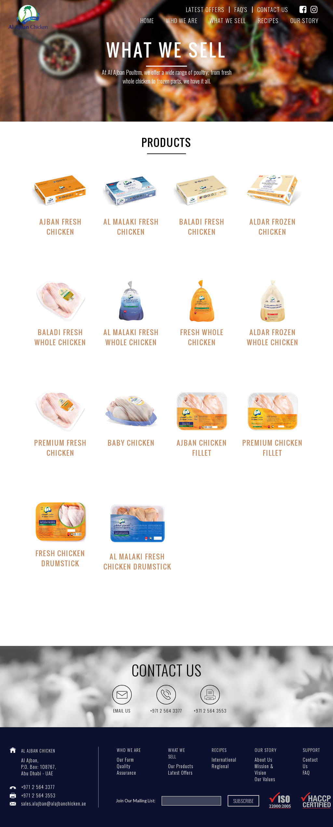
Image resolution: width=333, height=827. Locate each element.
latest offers (205, 9)
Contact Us (310, 762)
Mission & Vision (264, 769)
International (224, 759)
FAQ (306, 772)
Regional (220, 766)
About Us (263, 759)
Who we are (182, 20)
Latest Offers (180, 772)
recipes (268, 20)
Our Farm (125, 759)
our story (304, 20)
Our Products (180, 766)
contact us (272, 9)
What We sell (227, 20)
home (147, 20)
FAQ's (240, 9)
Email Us (121, 710)
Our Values (265, 779)
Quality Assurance (126, 769)
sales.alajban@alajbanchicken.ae (53, 803)
